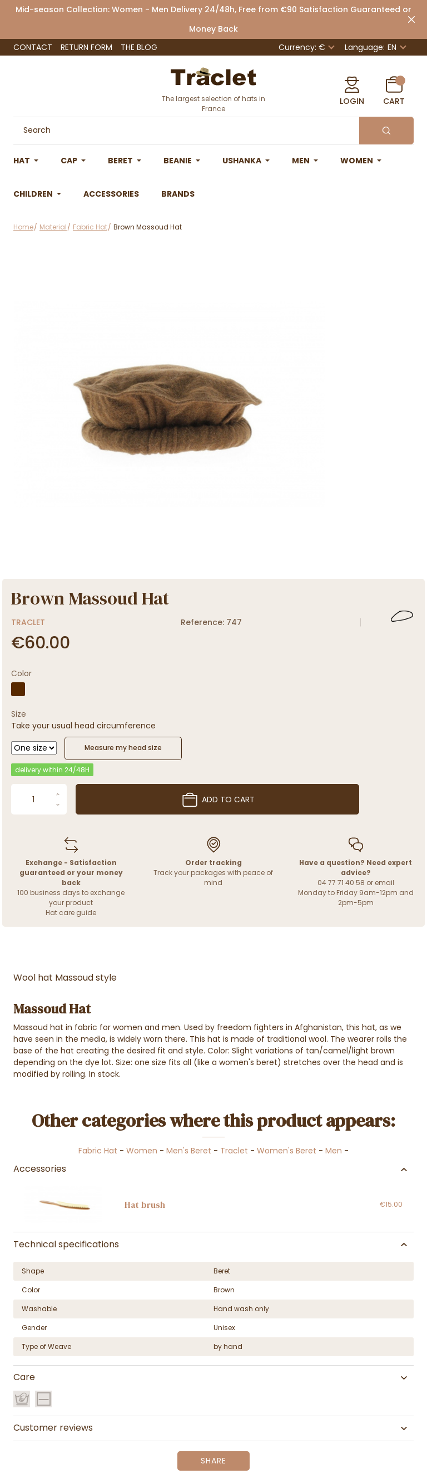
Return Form (86, 47)
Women (141, 1150)
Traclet (28, 622)
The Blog (139, 47)
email (384, 882)
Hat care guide (71, 912)
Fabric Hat (97, 1150)
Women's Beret (286, 1150)
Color (21, 673)
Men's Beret (188, 1150)
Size (18, 713)
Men (333, 1150)
